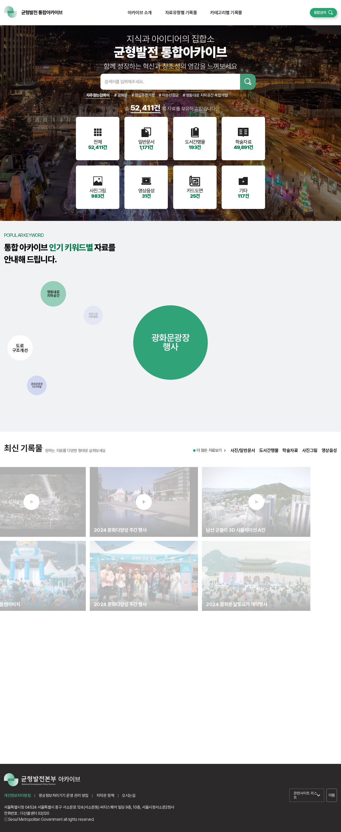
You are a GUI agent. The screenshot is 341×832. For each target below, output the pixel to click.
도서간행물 (269, 456)
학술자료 (290, 456)
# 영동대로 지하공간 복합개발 (205, 95)
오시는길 (128, 795)
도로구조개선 (20, 348)
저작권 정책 (105, 795)
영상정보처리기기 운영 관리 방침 (63, 795)
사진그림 (310, 456)
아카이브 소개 (140, 12)
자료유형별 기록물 (181, 12)
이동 (331, 795)
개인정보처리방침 (17, 795)
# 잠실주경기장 (143, 95)
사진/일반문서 (242, 456)
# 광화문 (121, 95)
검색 (248, 82)
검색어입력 (92, 82)
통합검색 (320, 12)
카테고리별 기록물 (226, 12)
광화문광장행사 (171, 342)
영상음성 (329, 456)
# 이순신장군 (169, 95)
